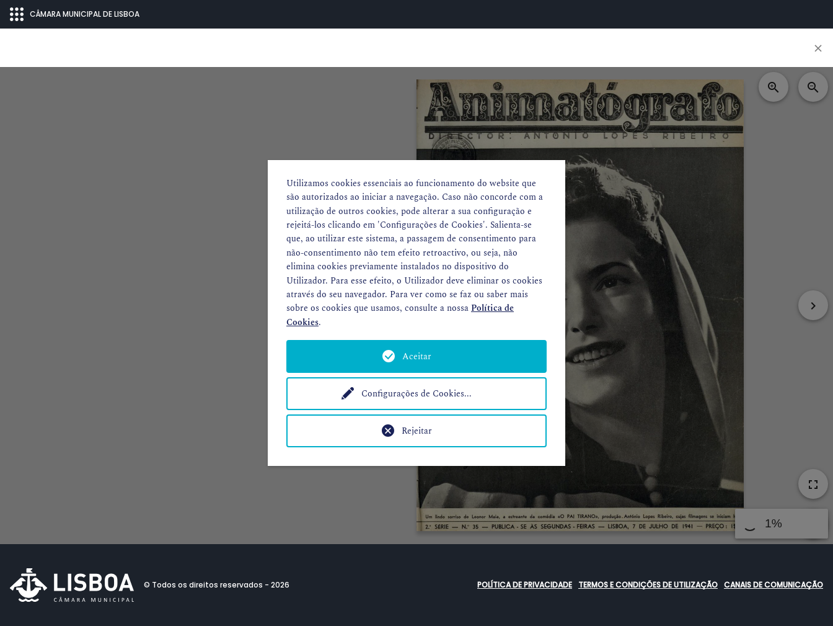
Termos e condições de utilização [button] (648, 584)
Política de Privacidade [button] (524, 584)
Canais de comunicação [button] (773, 584)
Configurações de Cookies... (416, 393)
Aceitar (416, 356)
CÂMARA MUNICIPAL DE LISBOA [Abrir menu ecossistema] (74, 14)
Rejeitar (417, 430)
